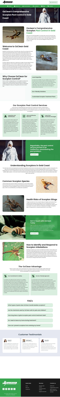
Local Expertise (36, 77)
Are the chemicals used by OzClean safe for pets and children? (27, 310)
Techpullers (13, 395)
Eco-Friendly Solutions (39, 91)
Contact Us (28, 389)
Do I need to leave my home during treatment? (22, 320)
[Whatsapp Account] (12, 389)
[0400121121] (53, 2)
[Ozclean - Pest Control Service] (8, 2)
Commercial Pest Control (42, 389)
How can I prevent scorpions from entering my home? (24, 325)
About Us (27, 387)
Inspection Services (42, 391)
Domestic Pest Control (42, 387)
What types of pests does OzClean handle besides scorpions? (26, 305)
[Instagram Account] (9, 389)
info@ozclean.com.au (54, 387)
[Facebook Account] (4, 389)
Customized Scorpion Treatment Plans (43, 96)
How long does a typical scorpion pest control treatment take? (27, 315)
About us (17, 6)
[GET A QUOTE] (34, 154)
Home (27, 386)
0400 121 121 (52, 386)
